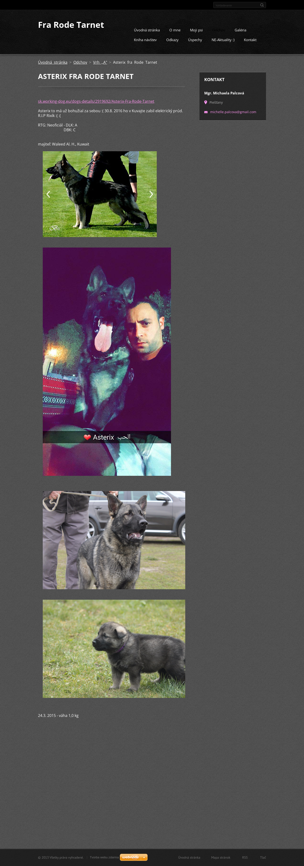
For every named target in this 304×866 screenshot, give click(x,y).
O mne (174, 29)
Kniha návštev (145, 39)
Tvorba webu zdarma (104, 857)
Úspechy (195, 39)
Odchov (218, 29)
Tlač (263, 857)
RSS (245, 857)
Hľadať (262, 5)
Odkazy (172, 39)
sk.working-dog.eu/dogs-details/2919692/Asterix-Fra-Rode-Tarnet (96, 101)
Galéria (240, 29)
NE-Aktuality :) (223, 39)
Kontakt (250, 39)
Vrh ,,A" (100, 62)
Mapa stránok (220, 857)
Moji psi (196, 29)
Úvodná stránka (147, 29)
